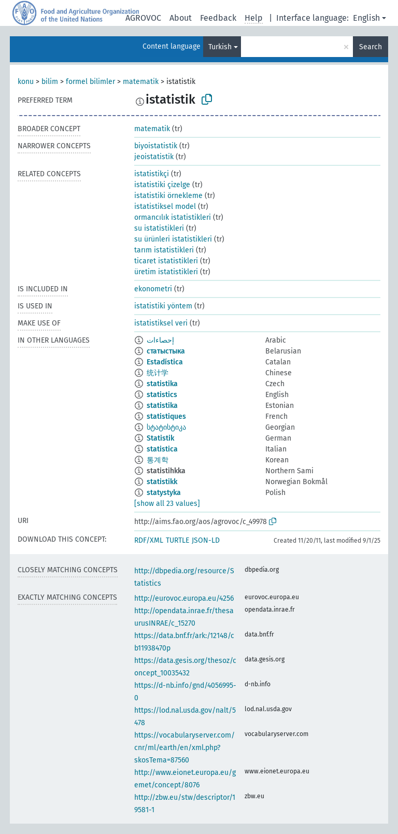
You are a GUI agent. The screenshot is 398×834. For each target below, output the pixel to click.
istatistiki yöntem (163, 306)
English (366, 18)
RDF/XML (148, 540)
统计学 (157, 373)
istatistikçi (151, 173)
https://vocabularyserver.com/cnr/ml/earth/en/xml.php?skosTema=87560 (184, 748)
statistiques (166, 416)
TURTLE (177, 540)
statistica (162, 449)
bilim (49, 81)
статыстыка (166, 351)
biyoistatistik (155, 146)
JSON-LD (206, 540)
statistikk (162, 481)
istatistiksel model (165, 206)
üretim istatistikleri (166, 271)
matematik (141, 81)
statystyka (164, 492)
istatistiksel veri (161, 323)
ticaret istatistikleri (166, 261)
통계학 (157, 460)
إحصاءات (160, 340)
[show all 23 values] (167, 503)
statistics (162, 394)
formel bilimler (90, 81)
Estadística (165, 362)
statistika (162, 383)
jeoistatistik (154, 156)
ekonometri (153, 289)
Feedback (218, 18)
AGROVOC (143, 18)
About (180, 18)
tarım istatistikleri (164, 250)
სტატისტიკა (166, 427)
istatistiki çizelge (162, 184)
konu (26, 81)
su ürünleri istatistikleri (173, 239)
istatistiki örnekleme (168, 195)
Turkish (220, 47)
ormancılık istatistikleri (172, 217)
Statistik (160, 438)
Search (370, 47)
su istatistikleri (159, 228)
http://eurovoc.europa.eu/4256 (184, 598)
